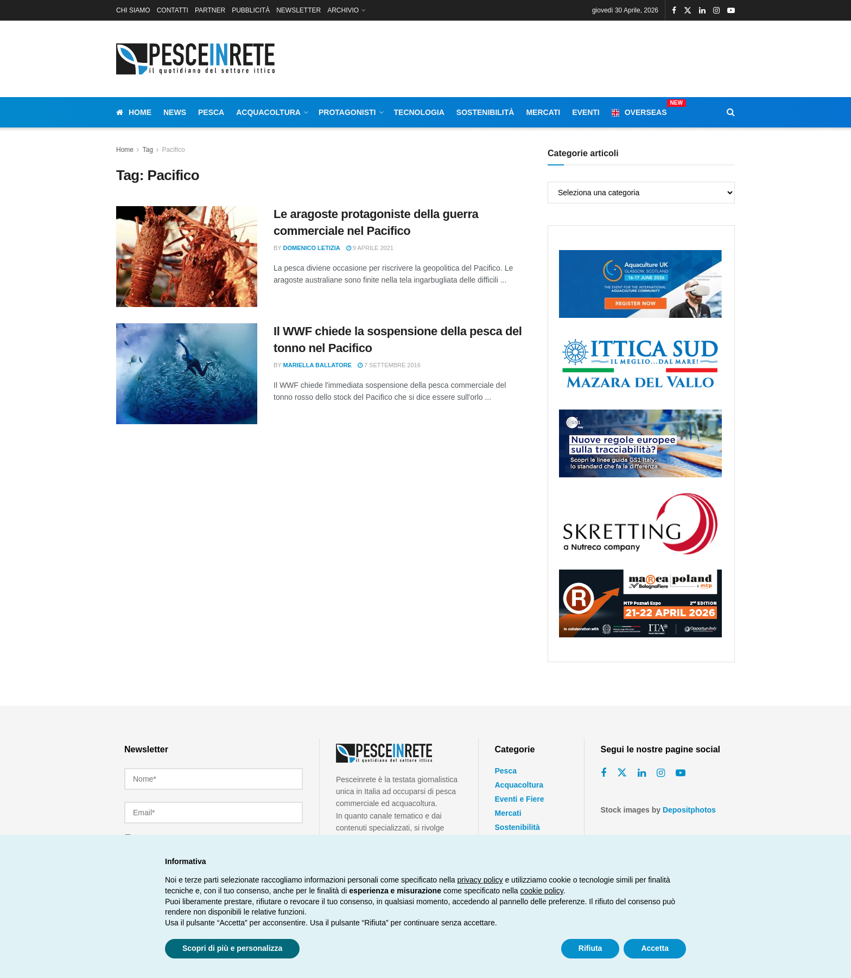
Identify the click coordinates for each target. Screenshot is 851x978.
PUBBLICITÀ (251, 10)
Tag (147, 150)
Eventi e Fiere (519, 799)
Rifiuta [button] (590, 948)
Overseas (639, 111)
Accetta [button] (655, 948)
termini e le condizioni (235, 831)
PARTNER (210, 10)
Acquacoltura (268, 112)
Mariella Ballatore (317, 365)
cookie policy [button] (541, 890)
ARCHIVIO (343, 10)
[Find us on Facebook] (603, 773)
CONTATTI (172, 10)
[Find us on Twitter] (622, 772)
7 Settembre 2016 (389, 365)
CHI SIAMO (133, 10)
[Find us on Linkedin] (642, 773)
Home (133, 112)
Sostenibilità (485, 112)
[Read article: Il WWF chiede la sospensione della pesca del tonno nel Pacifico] (186, 373)
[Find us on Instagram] (661, 773)
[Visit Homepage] (197, 59)
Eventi (586, 112)
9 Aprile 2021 (369, 248)
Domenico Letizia (311, 248)
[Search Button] (731, 112)
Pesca (211, 112)
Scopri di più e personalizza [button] (232, 948)
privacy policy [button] (480, 879)
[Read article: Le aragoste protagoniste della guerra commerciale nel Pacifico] (186, 256)
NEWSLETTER (298, 10)
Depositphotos (689, 810)
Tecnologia (419, 112)
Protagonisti (347, 112)
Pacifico (173, 150)
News (174, 112)
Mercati (543, 112)
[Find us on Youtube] (680, 773)
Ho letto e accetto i (197, 831)
